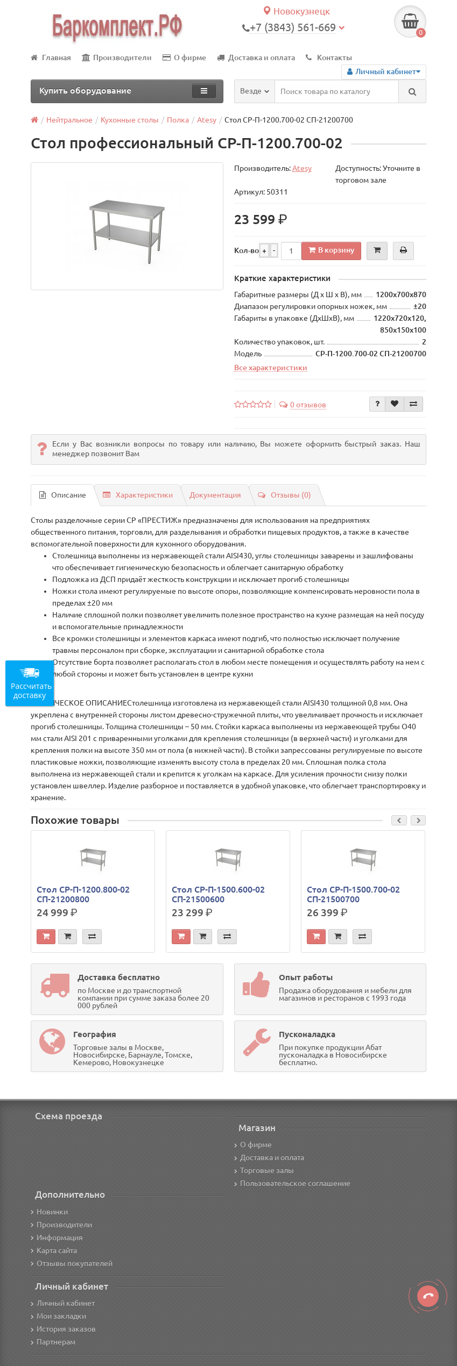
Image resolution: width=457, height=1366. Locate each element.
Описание (62, 495)
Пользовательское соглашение (292, 1183)
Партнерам (53, 1342)
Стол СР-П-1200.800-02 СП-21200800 (83, 894)
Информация (57, 1237)
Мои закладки (58, 1316)
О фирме (184, 57)
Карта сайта (54, 1250)
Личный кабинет (63, 1303)
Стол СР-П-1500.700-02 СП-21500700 (353, 894)
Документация (215, 495)
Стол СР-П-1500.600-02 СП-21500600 (218, 894)
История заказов (63, 1329)
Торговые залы (264, 1170)
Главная (51, 57)
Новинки (49, 1211)
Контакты (329, 57)
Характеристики (138, 495)
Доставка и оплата (256, 57)
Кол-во (246, 250)
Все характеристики (270, 367)
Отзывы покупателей (72, 1263)
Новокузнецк (296, 11)
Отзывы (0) (284, 495)
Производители (117, 57)
